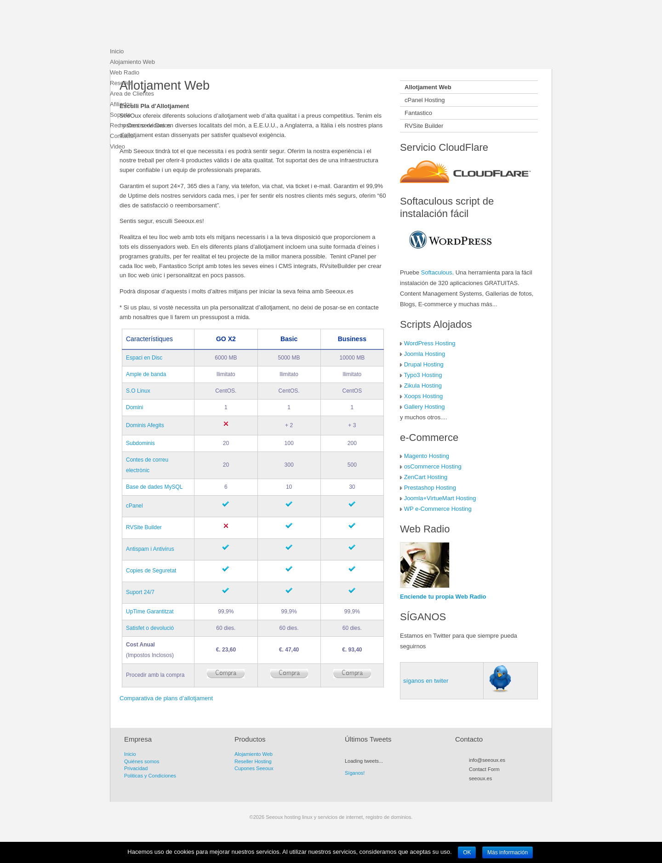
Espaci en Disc (144, 357)
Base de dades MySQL (154, 487)
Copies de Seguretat (151, 570)
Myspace (498, 789)
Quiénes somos (141, 761)
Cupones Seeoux (253, 768)
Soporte (120, 114)
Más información (507, 852)
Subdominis (140, 443)
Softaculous (436, 272)
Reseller (121, 83)
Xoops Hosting (423, 396)
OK (467, 852)
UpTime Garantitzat (150, 611)
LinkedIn (514, 789)
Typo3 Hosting (423, 374)
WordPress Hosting (430, 343)
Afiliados (121, 104)
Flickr (506, 789)
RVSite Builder (144, 527)
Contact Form (484, 769)
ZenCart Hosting (426, 477)
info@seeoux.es (487, 760)
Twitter (481, 789)
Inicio (117, 51)
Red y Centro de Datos (140, 125)
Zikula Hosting (423, 385)
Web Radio (124, 72)
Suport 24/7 (140, 592)
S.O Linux (138, 391)
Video (117, 146)
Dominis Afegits (145, 425)
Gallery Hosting (424, 406)
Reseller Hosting (253, 761)
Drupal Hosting (424, 364)
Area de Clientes (132, 93)
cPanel (134, 506)
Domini (134, 407)
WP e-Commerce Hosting (438, 508)
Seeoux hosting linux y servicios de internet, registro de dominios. (179, 25)
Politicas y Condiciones (150, 775)
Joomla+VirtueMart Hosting (440, 498)
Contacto (122, 135)
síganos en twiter (425, 680)
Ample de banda (146, 374)
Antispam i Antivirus (150, 549)
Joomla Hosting (424, 353)
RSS (473, 789)
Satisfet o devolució (150, 628)
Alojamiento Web (132, 61)
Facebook (489, 789)
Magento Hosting (426, 455)
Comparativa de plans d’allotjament (166, 698)
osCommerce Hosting (433, 466)
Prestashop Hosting (430, 487)
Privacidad (136, 768)
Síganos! (355, 773)
